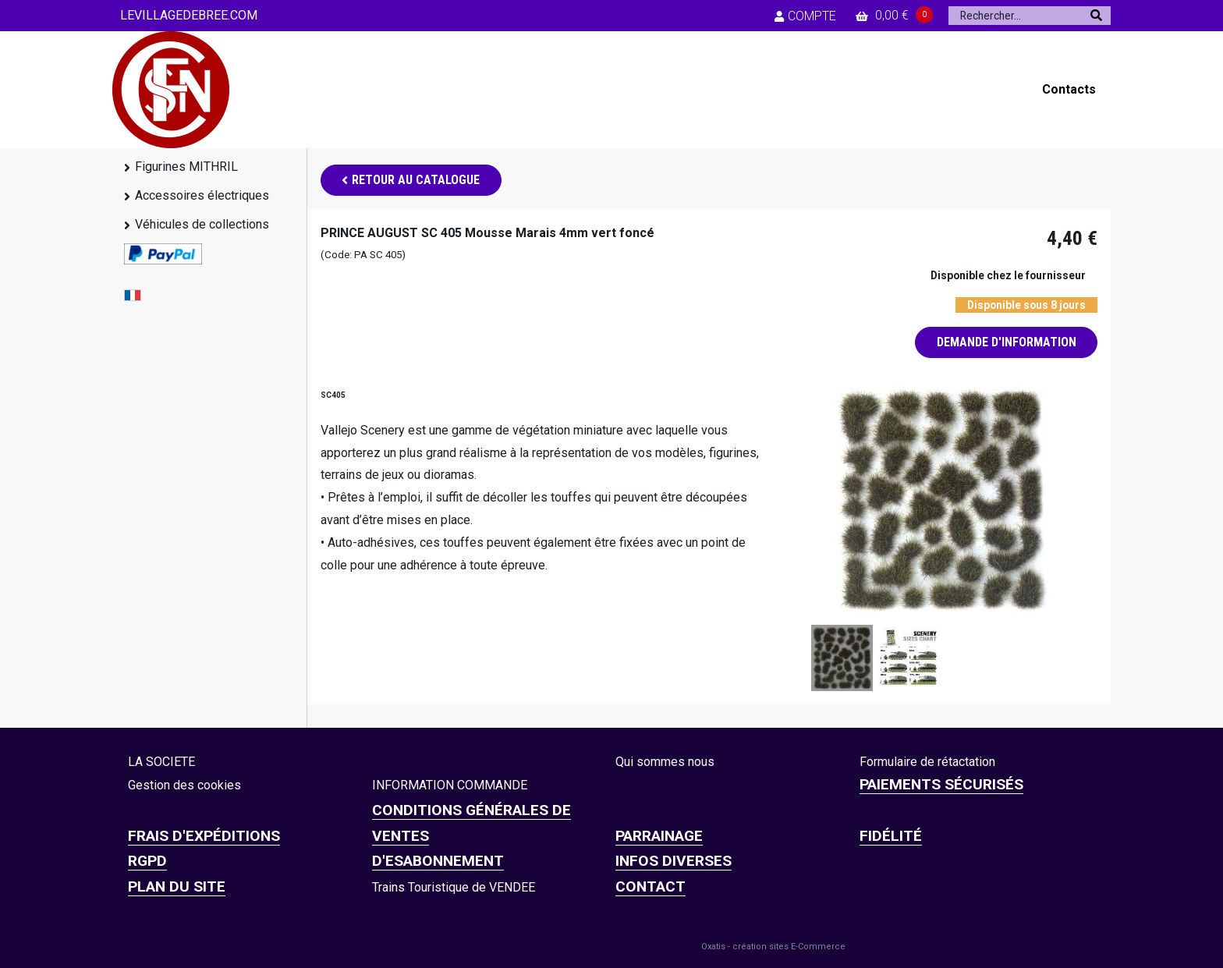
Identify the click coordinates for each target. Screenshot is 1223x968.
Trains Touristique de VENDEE (453, 887)
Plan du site (176, 886)
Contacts (1069, 89)
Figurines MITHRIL (186, 166)
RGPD (147, 861)
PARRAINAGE (659, 836)
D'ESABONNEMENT (438, 861)
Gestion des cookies (184, 785)
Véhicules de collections (202, 224)
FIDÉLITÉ (891, 836)
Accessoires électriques (202, 195)
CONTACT (650, 886)
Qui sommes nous (664, 761)
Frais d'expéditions (204, 836)
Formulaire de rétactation (927, 761)
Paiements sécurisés (941, 784)
